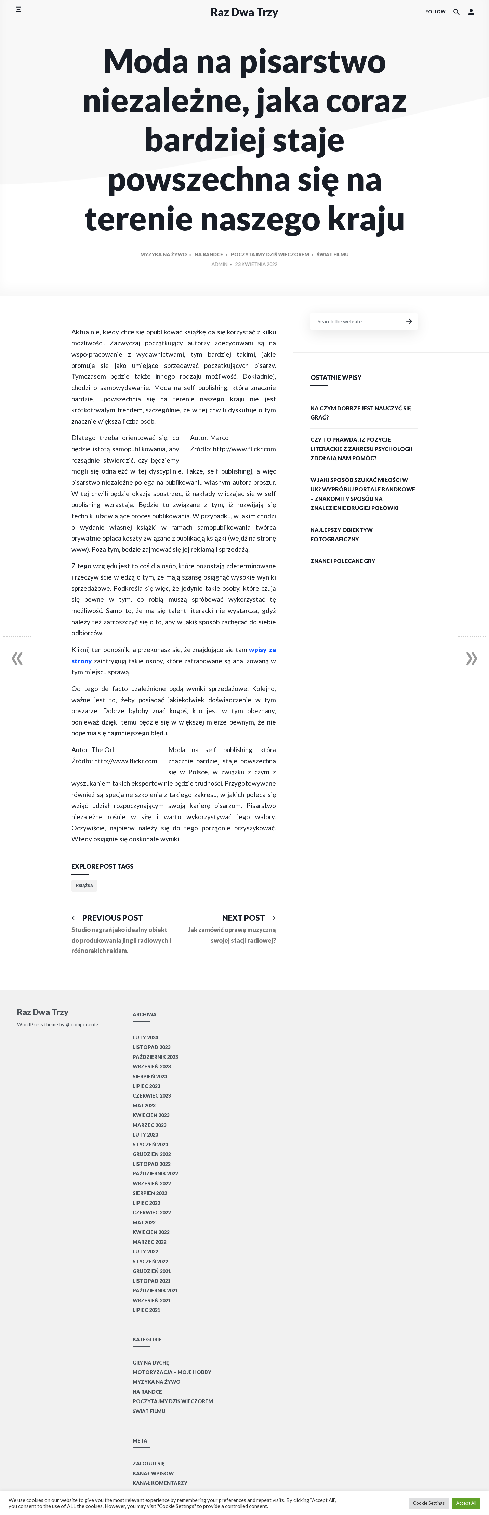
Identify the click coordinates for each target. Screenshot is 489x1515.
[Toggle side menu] (18, 11)
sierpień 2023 (150, 1076)
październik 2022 (155, 1174)
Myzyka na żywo (178, 270)
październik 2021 (155, 1290)
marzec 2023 (149, 1125)
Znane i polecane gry (342, 561)
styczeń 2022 (150, 1261)
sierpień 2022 (150, 1193)
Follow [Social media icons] (435, 11)
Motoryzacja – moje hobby (172, 1372)
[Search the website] (456, 12)
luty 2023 (145, 1135)
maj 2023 (144, 1105)
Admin (223, 278)
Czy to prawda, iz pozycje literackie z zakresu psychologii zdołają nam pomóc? (361, 448)
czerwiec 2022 (152, 1212)
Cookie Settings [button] (429, 1503)
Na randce (215, 270)
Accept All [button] (466, 1503)
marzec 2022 (149, 1242)
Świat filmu (317, 270)
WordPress (30, 1024)
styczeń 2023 (150, 1144)
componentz (81, 1024)
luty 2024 (145, 1037)
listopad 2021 (151, 1281)
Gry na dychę (151, 1363)
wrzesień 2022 (152, 1183)
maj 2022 (144, 1222)
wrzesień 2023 (152, 1066)
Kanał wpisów (153, 1473)
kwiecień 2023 (151, 1115)
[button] (471, 12)
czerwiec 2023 (152, 1096)
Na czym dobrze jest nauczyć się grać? (360, 413)
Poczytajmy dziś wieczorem (265, 270)
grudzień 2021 (152, 1271)
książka (84, 885)
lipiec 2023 (146, 1086)
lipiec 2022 (146, 1203)
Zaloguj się (148, 1463)
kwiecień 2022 (151, 1232)
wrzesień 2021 (152, 1300)
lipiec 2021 (146, 1310)
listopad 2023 (151, 1047)
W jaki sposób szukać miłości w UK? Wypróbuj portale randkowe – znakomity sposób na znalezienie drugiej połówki (362, 494)
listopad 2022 (151, 1164)
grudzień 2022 (152, 1154)
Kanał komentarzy (160, 1483)
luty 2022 (145, 1251)
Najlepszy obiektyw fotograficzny (341, 534)
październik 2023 (155, 1057)
